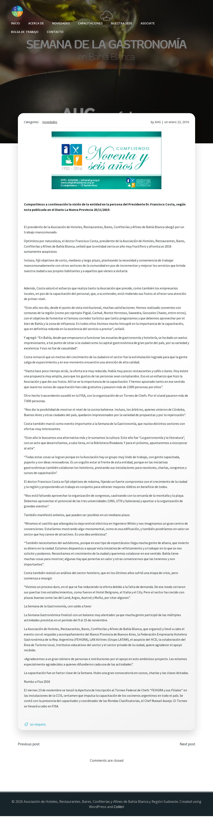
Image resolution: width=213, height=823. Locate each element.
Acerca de (36, 23)
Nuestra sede (121, 23)
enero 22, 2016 (178, 123)
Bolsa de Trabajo (24, 32)
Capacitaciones (90, 23)
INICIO (15, 23)
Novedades (60, 23)
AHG (157, 123)
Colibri (119, 813)
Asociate (147, 23)
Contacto (55, 32)
